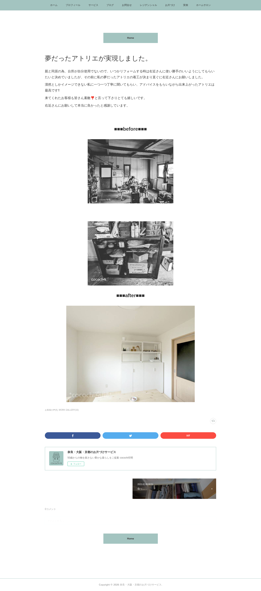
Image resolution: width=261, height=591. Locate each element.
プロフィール (73, 5)
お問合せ (127, 5)
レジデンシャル (148, 5)
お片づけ (170, 5)
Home (130, 38)
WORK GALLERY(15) (69, 410)
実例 (185, 5)
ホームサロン (203, 5)
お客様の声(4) (51, 410)
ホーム (54, 5)
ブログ (110, 5)
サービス (93, 5)
